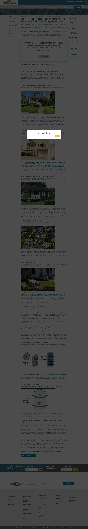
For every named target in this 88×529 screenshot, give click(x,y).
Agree (57, 136)
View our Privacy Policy (46, 133)
